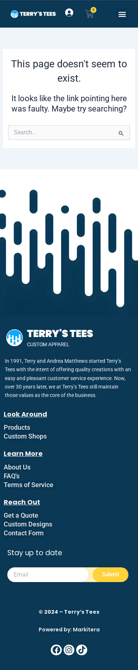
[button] (122, 14)
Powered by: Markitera (69, 629)
